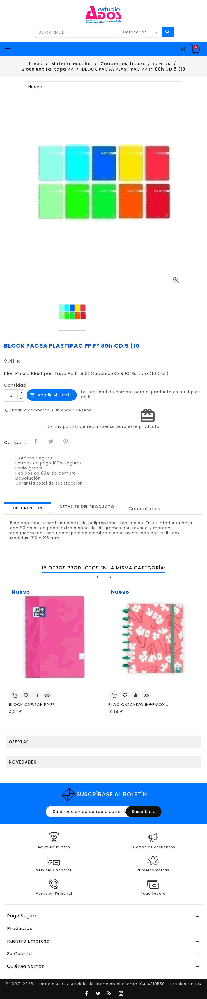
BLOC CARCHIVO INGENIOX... (138, 704)
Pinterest (66, 441)
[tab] (27, 507)
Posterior (109, 577)
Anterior (98, 577)
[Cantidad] (11, 395)
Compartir (36, 441)
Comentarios (144, 509)
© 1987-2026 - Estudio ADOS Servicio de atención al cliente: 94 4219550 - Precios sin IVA (103, 984)
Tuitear (51, 441)
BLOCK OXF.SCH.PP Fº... (33, 704)
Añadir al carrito (51, 395)
